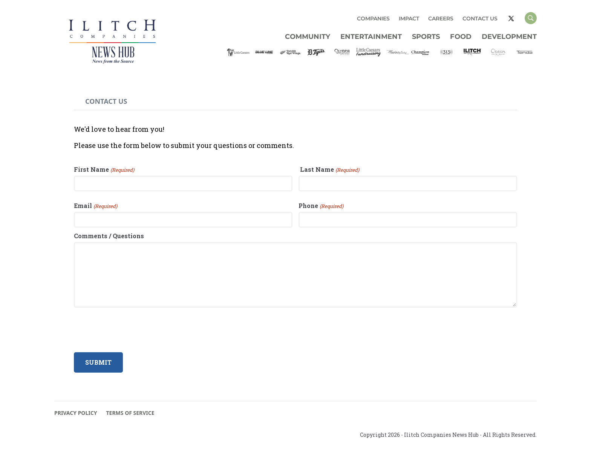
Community (307, 36)
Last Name (316, 169)
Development (509, 36)
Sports (426, 36)
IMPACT (409, 18)
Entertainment (371, 36)
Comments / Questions (109, 236)
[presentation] (131, 330)
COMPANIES (373, 18)
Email (83, 206)
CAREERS (440, 18)
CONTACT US (480, 18)
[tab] (106, 101)
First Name (91, 169)
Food (461, 36)
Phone (308, 206)
